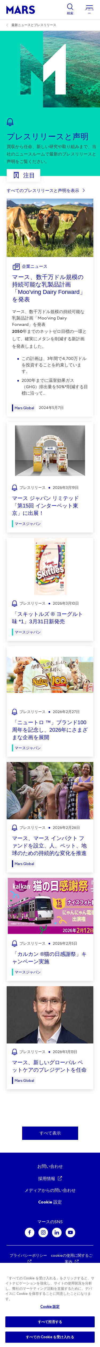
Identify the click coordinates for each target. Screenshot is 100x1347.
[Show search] (70, 9)
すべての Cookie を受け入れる (50, 1337)
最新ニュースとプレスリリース (33, 25)
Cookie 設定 (50, 1202)
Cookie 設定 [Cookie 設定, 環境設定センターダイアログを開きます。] (49, 1307)
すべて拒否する (50, 1322)
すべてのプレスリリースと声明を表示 (43, 190)
